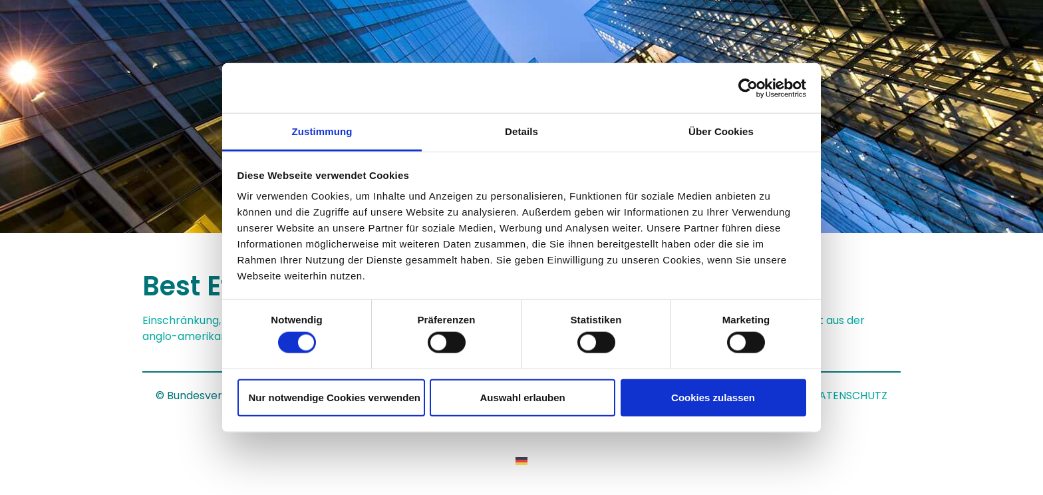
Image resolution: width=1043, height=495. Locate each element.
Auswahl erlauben (522, 397)
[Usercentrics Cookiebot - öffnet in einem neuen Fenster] (748, 88)
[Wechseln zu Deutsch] (521, 461)
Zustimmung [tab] (322, 131)
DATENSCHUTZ (849, 395)
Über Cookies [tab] (721, 131)
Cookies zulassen (713, 397)
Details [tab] (521, 131)
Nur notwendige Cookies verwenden (334, 397)
